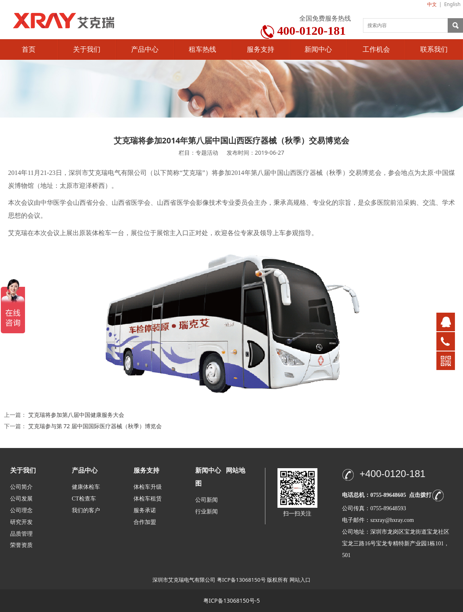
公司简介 (21, 487)
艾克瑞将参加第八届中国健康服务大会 (76, 415)
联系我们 (434, 49)
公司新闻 (206, 500)
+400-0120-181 (392, 473)
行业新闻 (206, 512)
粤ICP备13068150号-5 (231, 600)
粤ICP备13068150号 (241, 579)
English (452, 4)
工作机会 (376, 49)
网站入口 (300, 579)
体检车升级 (147, 487)
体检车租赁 (147, 499)
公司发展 (21, 499)
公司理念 (21, 510)
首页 (28, 49)
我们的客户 (86, 510)
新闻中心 (318, 49)
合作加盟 (144, 522)
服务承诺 (144, 510)
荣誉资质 (21, 545)
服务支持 (260, 49)
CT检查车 (84, 499)
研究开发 (21, 522)
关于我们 (86, 49)
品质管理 (21, 533)
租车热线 (202, 49)
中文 (432, 4)
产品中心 (145, 49)
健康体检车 (86, 487)
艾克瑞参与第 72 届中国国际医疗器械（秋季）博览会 (95, 426)
